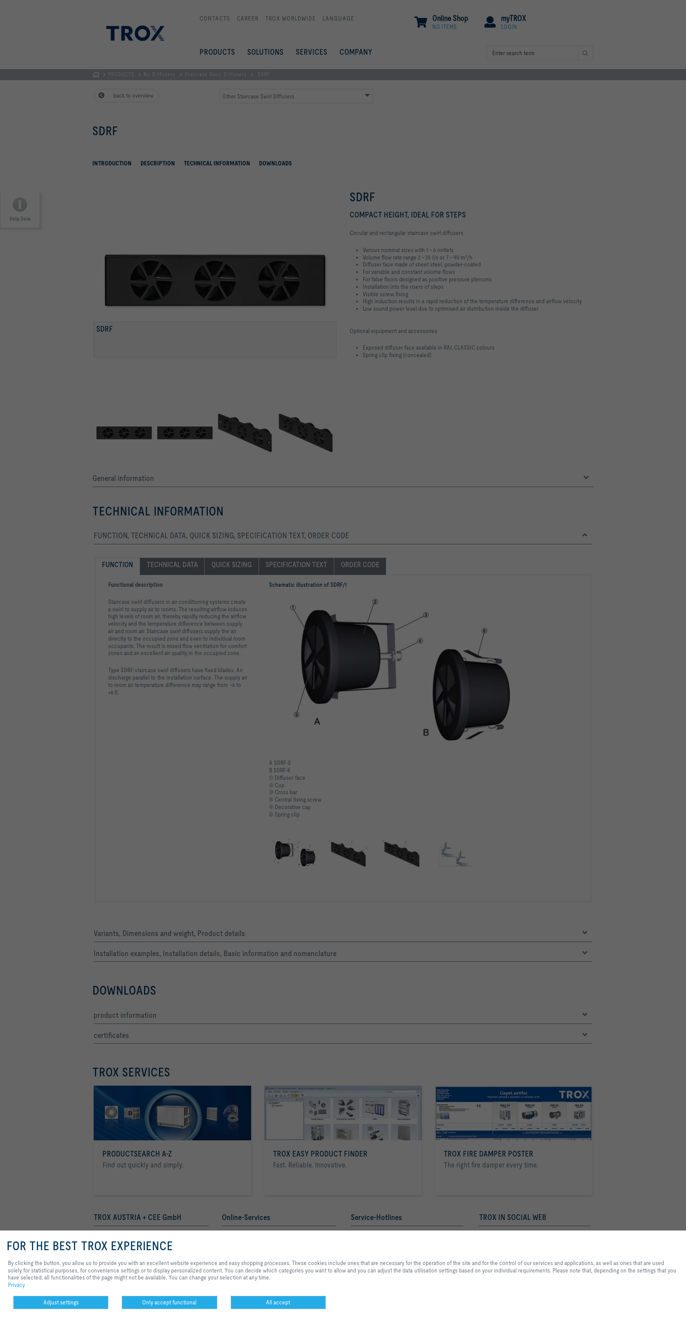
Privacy (16, 1284)
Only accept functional (169, 1302)
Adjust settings (61, 1302)
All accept (278, 1302)
